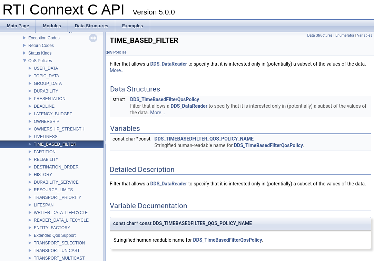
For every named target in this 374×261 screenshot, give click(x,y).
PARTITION (45, 151)
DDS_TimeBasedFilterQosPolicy (164, 99)
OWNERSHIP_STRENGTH (59, 129)
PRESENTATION (50, 98)
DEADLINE (44, 106)
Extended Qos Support (55, 235)
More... (117, 70)
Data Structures (320, 35)
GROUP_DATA (48, 83)
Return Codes (41, 45)
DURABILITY (46, 91)
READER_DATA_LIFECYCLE (61, 220)
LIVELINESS (46, 136)
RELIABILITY (46, 159)
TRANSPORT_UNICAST (57, 250)
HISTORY (43, 174)
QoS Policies (40, 60)
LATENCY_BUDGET (53, 114)
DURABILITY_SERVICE (56, 182)
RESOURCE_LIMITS (53, 189)
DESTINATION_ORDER (56, 167)
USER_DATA (46, 68)
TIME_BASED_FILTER (55, 144)
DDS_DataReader (168, 64)
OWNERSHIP (46, 121)
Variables (364, 35)
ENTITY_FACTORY (52, 227)
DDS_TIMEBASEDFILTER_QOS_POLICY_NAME (204, 139)
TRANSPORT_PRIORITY (57, 197)
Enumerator (344, 35)
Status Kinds (39, 53)
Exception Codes (44, 38)
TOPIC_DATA (46, 76)
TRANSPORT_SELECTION (59, 243)
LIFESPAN (43, 205)
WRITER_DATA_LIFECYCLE (61, 212)
